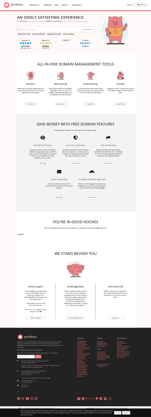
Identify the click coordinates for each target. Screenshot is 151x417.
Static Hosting (81, 358)
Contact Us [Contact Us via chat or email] (115, 318)
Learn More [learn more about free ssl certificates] (75, 163)
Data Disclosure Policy (123, 353)
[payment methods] (95, 399)
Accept (117, 413)
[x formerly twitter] (22, 399)
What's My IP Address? (103, 357)
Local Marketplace (82, 345)
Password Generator (103, 355)
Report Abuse (101, 346)
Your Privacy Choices (123, 351)
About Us (119, 341)
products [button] (35, 5)
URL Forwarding (81, 371)
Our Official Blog (122, 343)
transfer (47, 5)
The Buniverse (101, 366)
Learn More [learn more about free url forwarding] (108, 163)
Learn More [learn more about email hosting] (90, 104)
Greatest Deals (81, 343)
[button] (88, 29)
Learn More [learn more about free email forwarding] (59, 197)
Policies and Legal (122, 348)
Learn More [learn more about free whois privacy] (43, 163)
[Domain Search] (50, 29)
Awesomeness (121, 357)
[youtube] (27, 399)
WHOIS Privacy (81, 364)
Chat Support (25, 385)
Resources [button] (77, 5)
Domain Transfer (82, 372)
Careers (119, 345)
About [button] (65, 5)
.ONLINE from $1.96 (54, 34)
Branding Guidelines (123, 346)
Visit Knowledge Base (75, 318)
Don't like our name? (103, 364)
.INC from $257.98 (38, 34)
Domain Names (81, 341)
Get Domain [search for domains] (31, 104)
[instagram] (32, 399)
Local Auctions (81, 346)
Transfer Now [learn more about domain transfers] (120, 104)
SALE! (56, 5)
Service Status (101, 359)
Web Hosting (81, 350)
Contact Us (100, 341)
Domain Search (101, 352)
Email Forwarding (82, 369)
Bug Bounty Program (123, 355)
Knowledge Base (37, 367)
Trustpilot (65, 40)
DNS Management (82, 366)
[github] (35, 399)
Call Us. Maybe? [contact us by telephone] (35, 318)
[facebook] (18, 399)
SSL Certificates (81, 367)
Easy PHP (79, 360)
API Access (80, 376)
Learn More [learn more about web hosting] (60, 104)
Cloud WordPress (82, 355)
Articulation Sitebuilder (83, 353)
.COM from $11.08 (23, 34)
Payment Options (102, 345)
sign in (130, 5)
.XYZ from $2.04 (68, 34)
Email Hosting (81, 362)
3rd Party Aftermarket (83, 348)
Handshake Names (82, 374)
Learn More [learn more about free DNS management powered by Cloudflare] (92, 197)
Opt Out (126, 413)
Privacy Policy (28, 415)
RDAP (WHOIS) (101, 353)
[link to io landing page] (115, 29)
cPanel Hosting (81, 357)
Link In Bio (80, 351)
